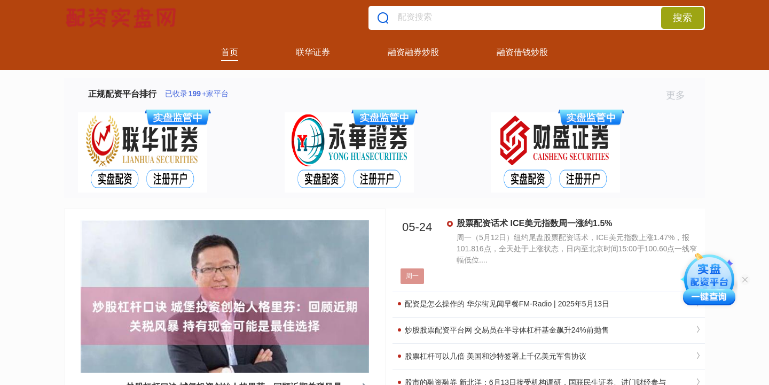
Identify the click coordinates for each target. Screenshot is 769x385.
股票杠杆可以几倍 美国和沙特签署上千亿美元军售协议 (492, 356)
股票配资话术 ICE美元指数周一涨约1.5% (535, 223)
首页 (229, 52)
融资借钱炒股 (522, 52)
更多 (680, 95)
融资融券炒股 (413, 52)
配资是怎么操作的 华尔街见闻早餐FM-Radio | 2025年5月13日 (503, 303)
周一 (412, 276)
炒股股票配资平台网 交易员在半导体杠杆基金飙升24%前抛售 (503, 330)
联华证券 (313, 52)
